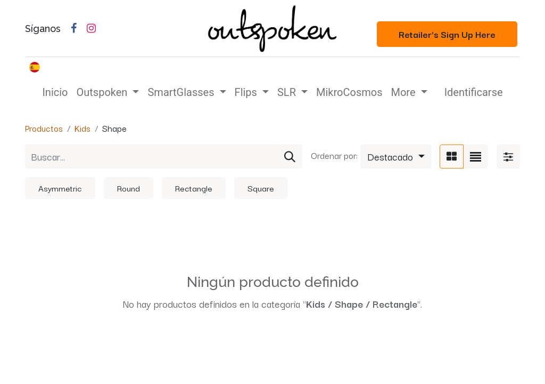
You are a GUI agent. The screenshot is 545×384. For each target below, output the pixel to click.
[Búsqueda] (289, 157)
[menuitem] (55, 92)
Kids (82, 128)
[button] (396, 157)
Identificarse (473, 92)
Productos (44, 128)
